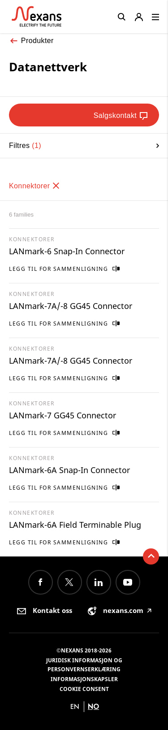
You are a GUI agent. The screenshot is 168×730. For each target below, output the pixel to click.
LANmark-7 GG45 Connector (62, 415)
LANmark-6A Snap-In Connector (69, 470)
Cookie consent (84, 689)
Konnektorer (34, 186)
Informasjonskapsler (84, 679)
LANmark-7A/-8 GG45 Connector (70, 305)
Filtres (84, 145)
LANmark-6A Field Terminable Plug (75, 524)
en (74, 706)
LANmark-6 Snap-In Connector (67, 251)
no (93, 706)
